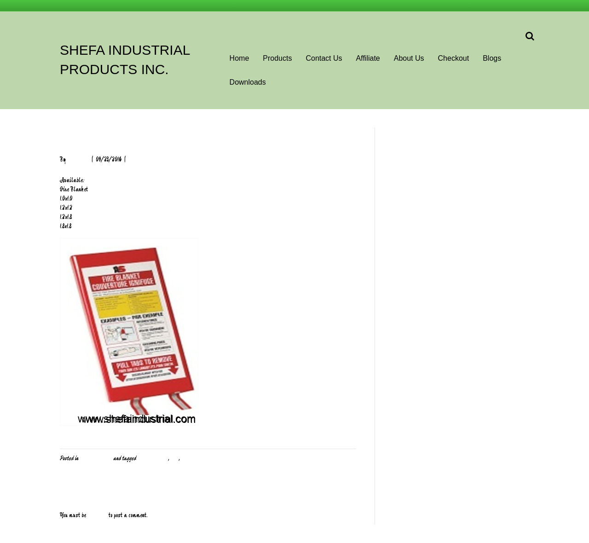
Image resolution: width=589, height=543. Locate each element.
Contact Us (324, 58)
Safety (188, 458)
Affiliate (368, 58)
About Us (409, 58)
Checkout (453, 58)
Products (277, 58)
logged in (97, 515)
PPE (175, 458)
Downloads (248, 82)
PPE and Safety (96, 458)
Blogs (492, 58)
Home (239, 58)
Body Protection (152, 458)
